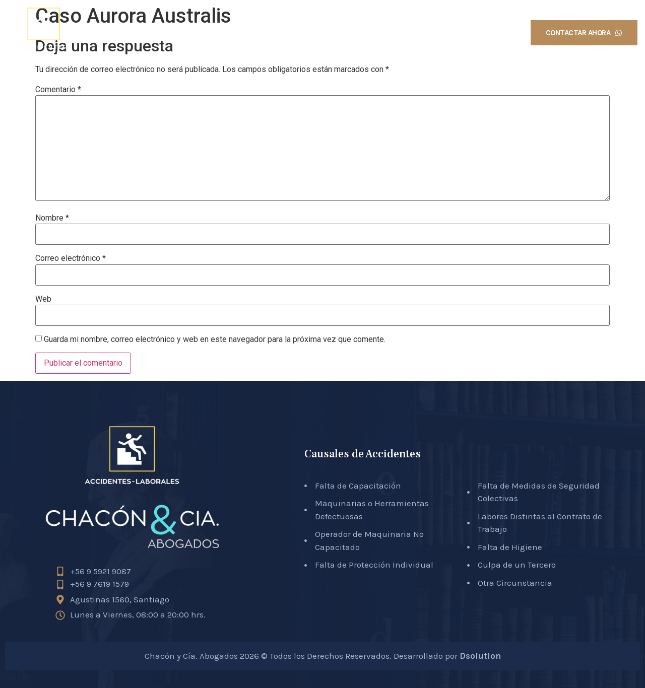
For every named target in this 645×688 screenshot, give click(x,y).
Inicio (265, 32)
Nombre (52, 218)
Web (43, 299)
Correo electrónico (70, 258)
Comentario (58, 90)
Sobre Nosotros (322, 32)
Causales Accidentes (406, 32)
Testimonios (485, 32)
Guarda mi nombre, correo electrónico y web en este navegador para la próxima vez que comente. (214, 339)
